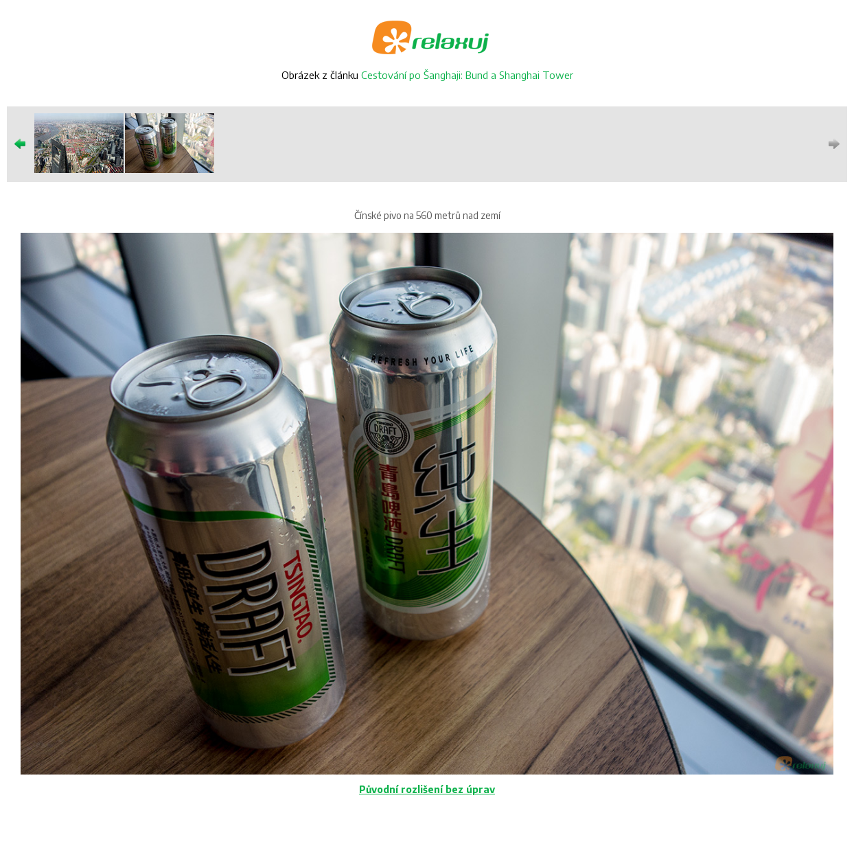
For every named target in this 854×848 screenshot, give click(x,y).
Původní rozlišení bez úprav (427, 789)
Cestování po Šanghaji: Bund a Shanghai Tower (467, 75)
